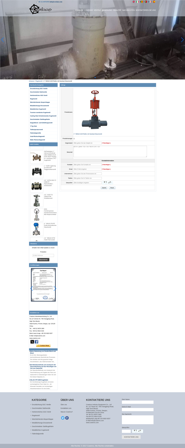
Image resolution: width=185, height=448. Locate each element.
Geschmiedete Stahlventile (38, 92)
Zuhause (79, 10)
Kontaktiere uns (66, 408)
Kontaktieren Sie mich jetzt (43, 345)
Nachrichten (128, 10)
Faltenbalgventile (35, 133)
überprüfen (125, 427)
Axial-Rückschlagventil (37, 136)
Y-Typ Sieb (33, 126)
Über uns (64, 404)
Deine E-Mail (126, 407)
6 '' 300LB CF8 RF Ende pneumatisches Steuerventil (50, 226)
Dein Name (126, 399)
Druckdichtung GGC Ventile (38, 88)
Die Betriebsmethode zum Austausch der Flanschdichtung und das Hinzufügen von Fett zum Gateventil (43, 367)
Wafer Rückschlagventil (37, 140)
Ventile (97, 10)
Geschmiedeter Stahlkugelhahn (40, 119)
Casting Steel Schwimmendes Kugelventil (43, 116)
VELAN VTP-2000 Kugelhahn (39, 380)
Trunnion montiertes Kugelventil (40, 112)
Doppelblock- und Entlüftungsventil (41, 123)
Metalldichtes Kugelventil (38, 109)
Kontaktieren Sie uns (146, 10)
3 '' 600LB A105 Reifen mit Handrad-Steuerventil (88, 134)
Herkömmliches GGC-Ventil (38, 95)
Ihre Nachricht (126, 414)
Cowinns (88, 10)
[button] (89, 77)
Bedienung (107, 10)
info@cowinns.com (56, 2)
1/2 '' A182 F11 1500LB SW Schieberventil (48, 197)
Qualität (117, 10)
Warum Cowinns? (67, 412)
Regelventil (39, 81)
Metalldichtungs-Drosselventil (39, 105)
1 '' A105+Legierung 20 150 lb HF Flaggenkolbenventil (50, 168)
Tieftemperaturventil (36, 129)
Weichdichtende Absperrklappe (40, 102)
